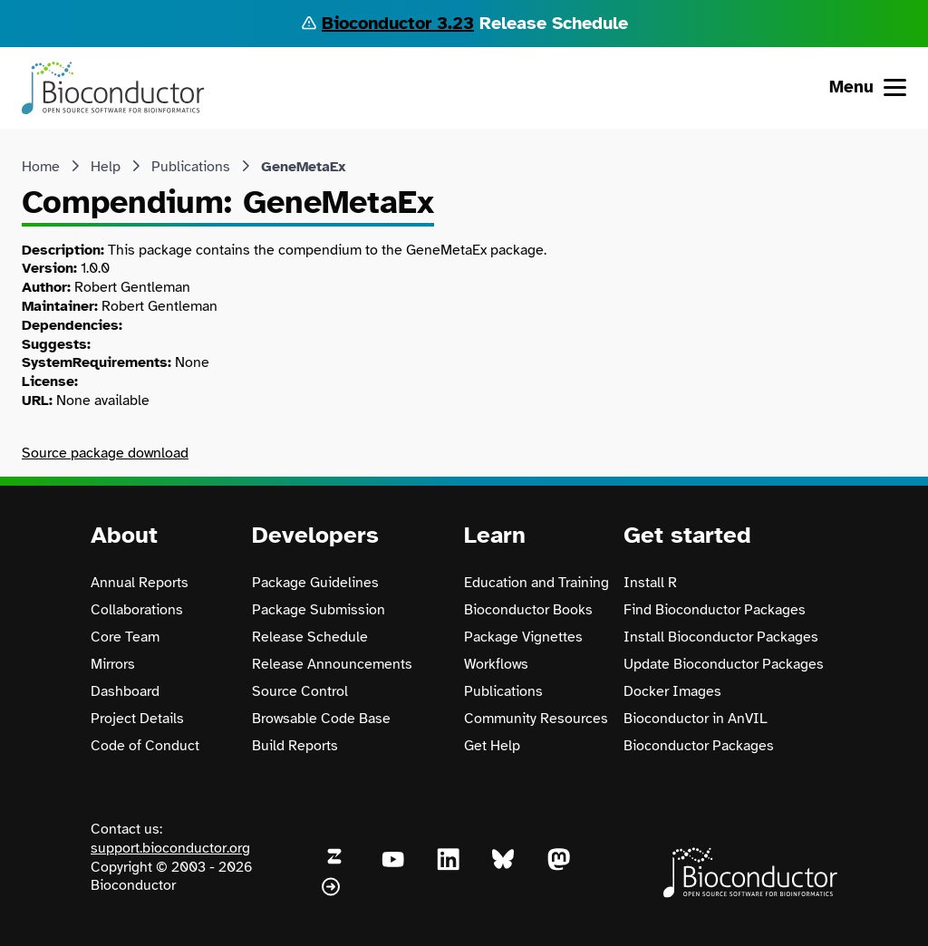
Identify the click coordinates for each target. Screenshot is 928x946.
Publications (190, 167)
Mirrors (113, 664)
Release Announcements (332, 664)
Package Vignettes (523, 637)
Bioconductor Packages (699, 746)
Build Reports (295, 746)
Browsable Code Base (321, 719)
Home (41, 167)
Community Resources (536, 719)
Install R (650, 583)
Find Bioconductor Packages (715, 610)
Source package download (105, 453)
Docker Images (672, 691)
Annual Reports (139, 583)
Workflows (496, 664)
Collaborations (137, 610)
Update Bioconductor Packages (724, 664)
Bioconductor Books (528, 610)
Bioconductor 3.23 (398, 23)
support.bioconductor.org (170, 848)
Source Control (300, 691)
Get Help (492, 746)
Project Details (137, 719)
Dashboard (125, 691)
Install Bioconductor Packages (721, 637)
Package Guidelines (315, 583)
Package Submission (318, 610)
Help (106, 167)
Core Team (125, 637)
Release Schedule (310, 637)
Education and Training (536, 583)
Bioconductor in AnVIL (696, 719)
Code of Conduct (145, 746)
